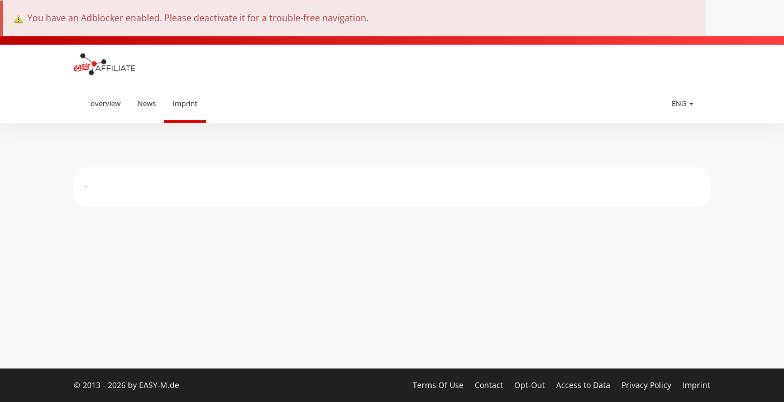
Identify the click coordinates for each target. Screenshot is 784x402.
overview (105, 103)
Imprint (185, 103)
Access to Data (584, 385)
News (146, 103)
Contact (490, 385)
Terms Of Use (439, 385)
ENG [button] (683, 103)
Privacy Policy (647, 385)
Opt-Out (530, 385)
